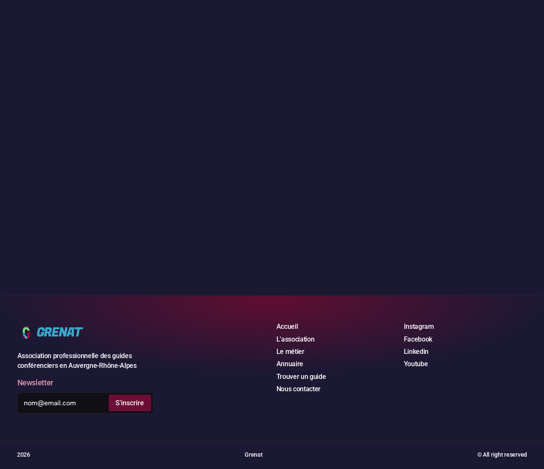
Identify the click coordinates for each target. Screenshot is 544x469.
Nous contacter (298, 389)
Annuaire (289, 364)
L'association (295, 339)
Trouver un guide (301, 377)
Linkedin (416, 352)
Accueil (287, 326)
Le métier (290, 352)
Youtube (416, 364)
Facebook (418, 339)
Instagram (419, 326)
